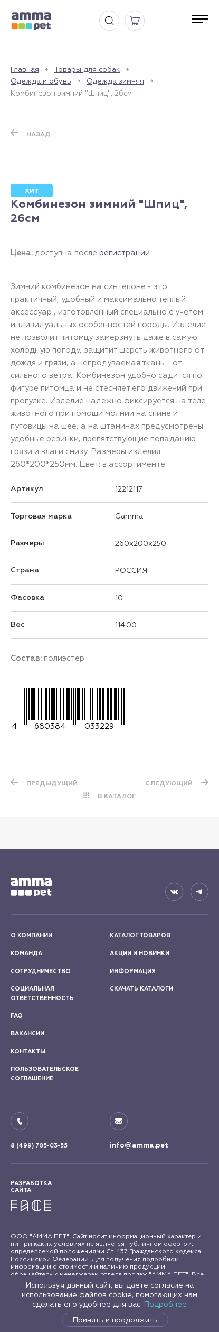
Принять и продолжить (115, 1320)
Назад (38, 134)
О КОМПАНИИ (31, 935)
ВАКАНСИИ (27, 1033)
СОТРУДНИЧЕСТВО (41, 971)
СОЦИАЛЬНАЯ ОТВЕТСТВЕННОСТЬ (42, 993)
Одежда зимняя (115, 81)
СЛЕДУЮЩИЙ (169, 783)
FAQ (17, 1015)
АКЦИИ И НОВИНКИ (139, 953)
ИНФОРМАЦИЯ (133, 971)
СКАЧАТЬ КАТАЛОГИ (141, 988)
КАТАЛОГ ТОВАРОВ (140, 935)
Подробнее (165, 1304)
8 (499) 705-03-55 (39, 1145)
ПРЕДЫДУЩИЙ (52, 783)
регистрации (124, 252)
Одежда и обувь (41, 81)
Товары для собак (87, 69)
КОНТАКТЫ (28, 1051)
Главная (25, 69)
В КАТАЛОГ (117, 796)
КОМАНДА (26, 953)
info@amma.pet (139, 1145)
